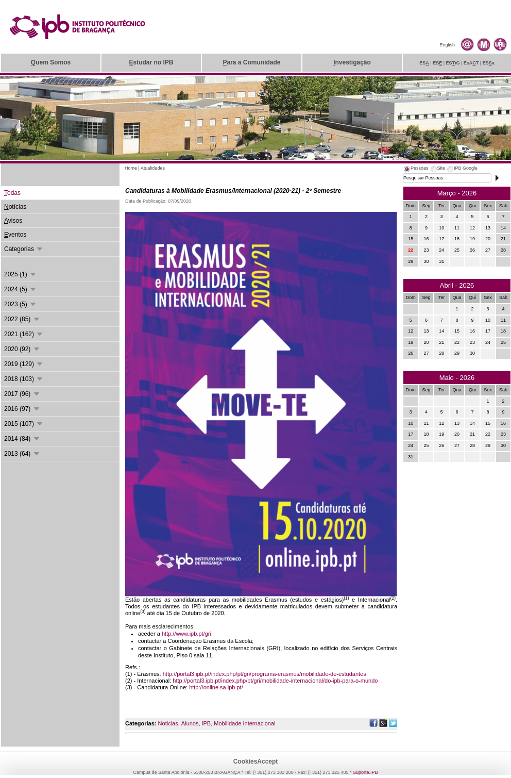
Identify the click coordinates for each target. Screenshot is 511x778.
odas (12, 192)
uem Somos (51, 62)
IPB (206, 723)
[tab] (416, 169)
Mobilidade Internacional (244, 723)
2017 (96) (22, 394)
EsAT (471, 62)
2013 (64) (22, 454)
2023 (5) (20, 304)
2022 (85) (22, 319)
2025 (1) (20, 274)
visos (13, 220)
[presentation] (416, 169)
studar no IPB (151, 62)
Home (131, 168)
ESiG (453, 62)
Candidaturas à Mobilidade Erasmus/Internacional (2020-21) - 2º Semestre (233, 190)
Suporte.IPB (365, 772)
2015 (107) (24, 424)
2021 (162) (24, 334)
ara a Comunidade (251, 62)
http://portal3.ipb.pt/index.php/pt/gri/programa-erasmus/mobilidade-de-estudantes (264, 674)
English (447, 44)
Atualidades (153, 168)
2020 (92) (22, 349)
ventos (15, 234)
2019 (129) (24, 364)
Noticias (168, 723)
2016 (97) (22, 409)
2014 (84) (22, 439)
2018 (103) (24, 379)
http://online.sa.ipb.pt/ (216, 687)
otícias (15, 206)
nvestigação (352, 62)
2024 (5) (20, 289)
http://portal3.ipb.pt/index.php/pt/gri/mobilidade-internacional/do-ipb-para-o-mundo (275, 680)
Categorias (24, 249)
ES (424, 62)
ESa (489, 62)
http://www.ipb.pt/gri (186, 634)
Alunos (190, 723)
